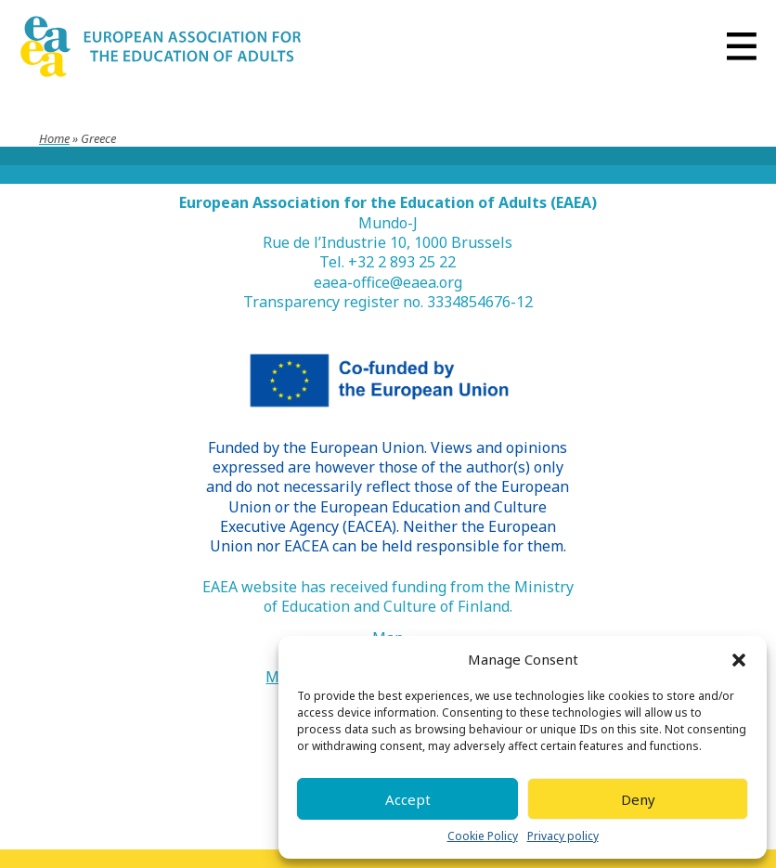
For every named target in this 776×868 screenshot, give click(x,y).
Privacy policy (563, 836)
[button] (739, 660)
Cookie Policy (482, 836)
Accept (408, 799)
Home (54, 138)
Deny (638, 799)
